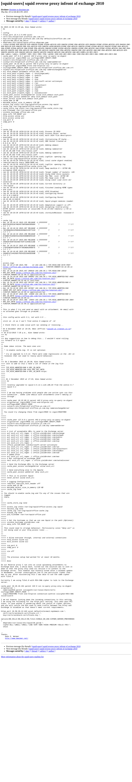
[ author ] (51, 21)
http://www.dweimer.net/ (16, 761)
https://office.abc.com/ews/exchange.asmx (23, 315)
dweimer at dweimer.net (19, 10)
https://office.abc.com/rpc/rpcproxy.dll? (36, 322)
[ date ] (27, 21)
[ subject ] (43, 21)
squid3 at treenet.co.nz (58, 389)
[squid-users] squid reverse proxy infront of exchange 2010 (56, 16)
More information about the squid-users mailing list (22, 780)
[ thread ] (34, 21)
